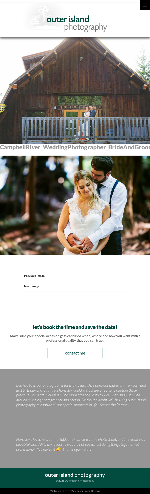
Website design (58, 490)
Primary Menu (145, 5)
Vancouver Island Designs (85, 490)
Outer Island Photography (65, 18)
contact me (75, 352)
